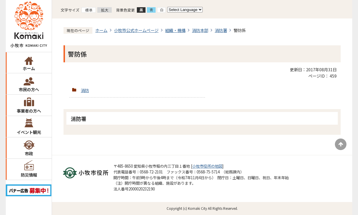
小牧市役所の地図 (207, 166)
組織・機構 (175, 30)
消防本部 (200, 30)
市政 (29, 153)
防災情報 (29, 175)
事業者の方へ (29, 111)
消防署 (221, 30)
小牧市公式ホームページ (136, 30)
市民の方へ (29, 89)
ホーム (29, 68)
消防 (85, 90)
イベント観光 (29, 132)
